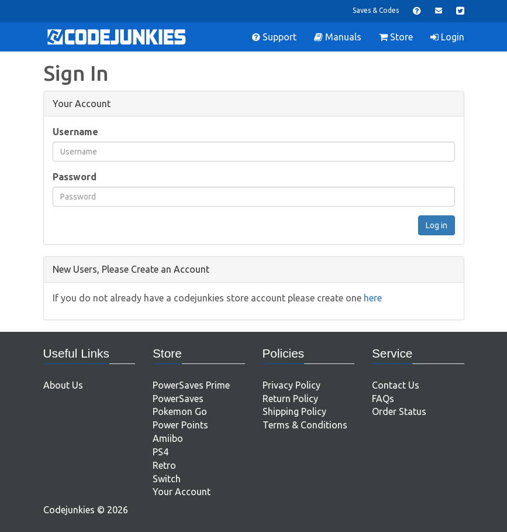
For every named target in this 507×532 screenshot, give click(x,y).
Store (396, 37)
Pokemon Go (180, 411)
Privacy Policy (291, 385)
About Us (63, 385)
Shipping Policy (294, 411)
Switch (167, 478)
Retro (164, 465)
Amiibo (168, 438)
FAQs (383, 398)
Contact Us (395, 385)
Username (75, 131)
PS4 (160, 452)
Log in (436, 225)
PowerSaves (178, 398)
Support (274, 37)
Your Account (182, 491)
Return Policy (290, 398)
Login (447, 37)
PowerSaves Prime (191, 385)
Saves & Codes (376, 10)
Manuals (337, 37)
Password (74, 176)
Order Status (399, 411)
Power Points (180, 425)
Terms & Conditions (305, 425)
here (373, 298)
